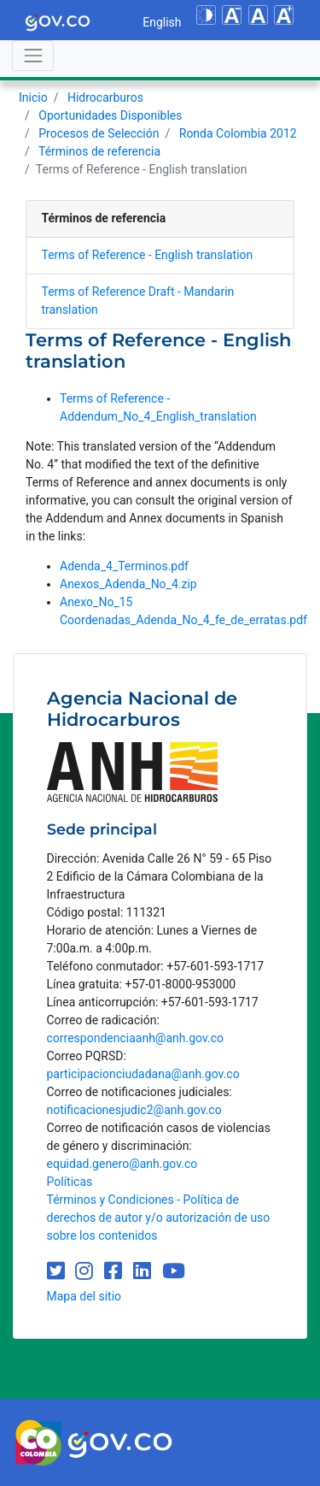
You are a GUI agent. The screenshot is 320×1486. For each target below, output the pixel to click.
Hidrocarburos (105, 97)
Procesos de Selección (98, 133)
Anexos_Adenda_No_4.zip (128, 584)
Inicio (33, 97)
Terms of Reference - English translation (147, 255)
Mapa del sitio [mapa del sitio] (84, 1296)
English (162, 22)
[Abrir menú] (33, 55)
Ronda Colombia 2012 (238, 133)
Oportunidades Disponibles (110, 115)
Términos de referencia (99, 151)
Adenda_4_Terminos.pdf (124, 566)
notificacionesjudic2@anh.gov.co (134, 1110)
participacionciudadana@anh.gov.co (143, 1074)
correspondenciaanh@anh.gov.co (135, 1038)
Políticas (70, 1181)
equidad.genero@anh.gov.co (122, 1164)
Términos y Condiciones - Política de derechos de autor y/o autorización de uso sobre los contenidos (159, 1217)
